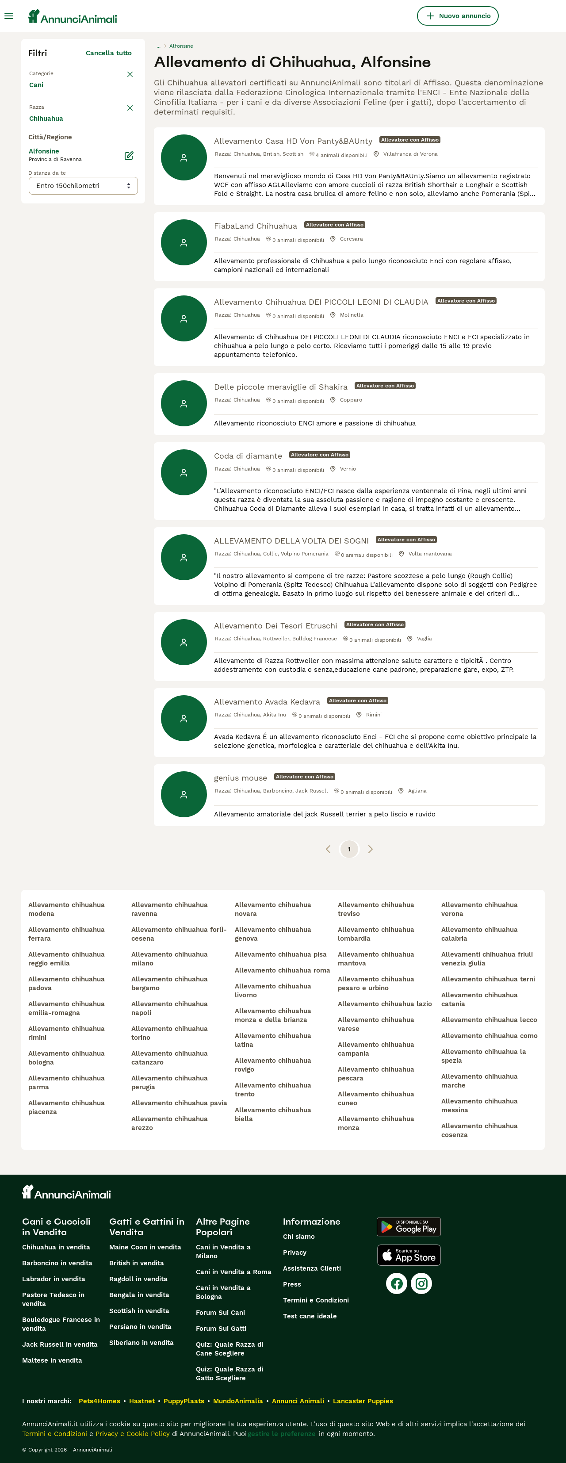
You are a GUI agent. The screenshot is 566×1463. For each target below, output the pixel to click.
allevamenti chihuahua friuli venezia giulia (487, 958)
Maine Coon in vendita (145, 1247)
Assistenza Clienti (312, 1268)
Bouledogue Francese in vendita (61, 1324)
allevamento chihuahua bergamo (169, 983)
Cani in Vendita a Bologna (223, 1292)
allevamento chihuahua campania (376, 1049)
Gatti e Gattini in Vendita (146, 1226)
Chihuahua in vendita (56, 1247)
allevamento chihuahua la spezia (483, 1056)
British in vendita (136, 1263)
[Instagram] (421, 1283)
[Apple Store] (409, 1255)
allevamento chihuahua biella (273, 1114)
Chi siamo (299, 1237)
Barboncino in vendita (57, 1263)
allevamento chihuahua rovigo (273, 1065)
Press (292, 1284)
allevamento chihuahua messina (479, 1105)
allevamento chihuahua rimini (66, 1033)
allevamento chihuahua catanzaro (169, 1057)
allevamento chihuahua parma (66, 1082)
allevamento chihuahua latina (273, 1040)
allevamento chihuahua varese (376, 1024)
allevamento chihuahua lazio (385, 1004)
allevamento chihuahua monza (376, 1123)
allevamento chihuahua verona (479, 909)
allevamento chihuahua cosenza (479, 1130)
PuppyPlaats (184, 1401)
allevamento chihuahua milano (169, 958)
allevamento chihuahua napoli (169, 1008)
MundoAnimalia (238, 1401)
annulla (119, 113)
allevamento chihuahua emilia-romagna (66, 1008)
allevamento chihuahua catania (479, 999)
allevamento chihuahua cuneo (376, 1098)
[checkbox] (33, 159)
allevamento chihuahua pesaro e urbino (376, 983)
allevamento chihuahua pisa (281, 954)
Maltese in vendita (52, 1360)
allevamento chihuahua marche (479, 1080)
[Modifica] (129, 359)
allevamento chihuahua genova (273, 934)
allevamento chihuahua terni (488, 979)
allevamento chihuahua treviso (376, 909)
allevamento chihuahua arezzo (169, 1123)
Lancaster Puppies (363, 1401)
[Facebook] (396, 1283)
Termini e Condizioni (316, 1300)
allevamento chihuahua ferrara (66, 934)
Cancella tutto (109, 53)
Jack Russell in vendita (60, 1344)
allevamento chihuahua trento (273, 1089)
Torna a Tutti (50, 73)
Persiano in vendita (140, 1327)
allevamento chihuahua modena (66, 909)
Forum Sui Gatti (221, 1329)
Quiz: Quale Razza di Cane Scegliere (229, 1348)
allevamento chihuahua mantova (376, 958)
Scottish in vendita (139, 1311)
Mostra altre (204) (108, 320)
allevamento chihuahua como (489, 1036)
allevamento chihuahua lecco (489, 1020)
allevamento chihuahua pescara (376, 1073)
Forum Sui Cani (220, 1313)
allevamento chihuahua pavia (179, 1103)
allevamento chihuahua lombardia (376, 934)
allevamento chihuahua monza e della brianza (273, 1015)
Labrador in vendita (53, 1279)
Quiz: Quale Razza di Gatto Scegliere (229, 1373)
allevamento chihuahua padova (66, 983)
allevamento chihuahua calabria (479, 934)
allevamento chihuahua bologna (66, 1057)
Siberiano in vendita (141, 1343)
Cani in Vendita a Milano (223, 1251)
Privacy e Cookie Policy (131, 1434)
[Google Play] (409, 1226)
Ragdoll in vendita (138, 1279)
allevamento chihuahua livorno (273, 990)
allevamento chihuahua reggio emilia (66, 958)
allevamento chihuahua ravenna (169, 909)
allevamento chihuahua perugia (169, 1082)
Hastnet (142, 1401)
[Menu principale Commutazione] (9, 16)
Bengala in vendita (139, 1295)
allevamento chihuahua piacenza (66, 1107)
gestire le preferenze (282, 1434)
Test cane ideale (310, 1316)
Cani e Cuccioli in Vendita (56, 1226)
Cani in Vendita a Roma (234, 1272)
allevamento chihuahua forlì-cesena (179, 934)
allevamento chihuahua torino (169, 1033)
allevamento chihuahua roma (282, 970)
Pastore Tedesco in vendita (53, 1299)
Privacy (294, 1252)
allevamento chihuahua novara (273, 909)
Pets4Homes (99, 1401)
